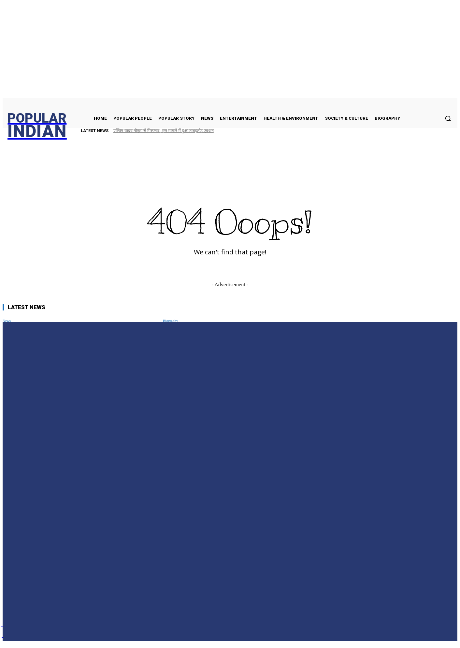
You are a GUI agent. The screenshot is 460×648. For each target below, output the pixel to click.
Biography (170, 321)
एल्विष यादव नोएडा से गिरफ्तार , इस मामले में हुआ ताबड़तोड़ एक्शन (163, 130)
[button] (447, 118)
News (7, 321)
